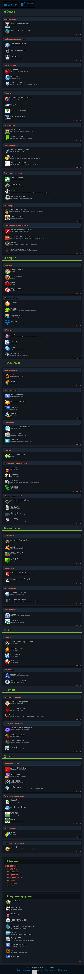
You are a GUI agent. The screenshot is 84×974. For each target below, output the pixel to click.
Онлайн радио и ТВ (13, 495)
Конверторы (9, 422)
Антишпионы (10, 588)
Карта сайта (50, 970)
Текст (7, 756)
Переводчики (10, 828)
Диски (8, 630)
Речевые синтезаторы (14, 843)
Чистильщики (10, 65)
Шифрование (10, 609)
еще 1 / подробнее (77, 253)
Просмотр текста (11, 763)
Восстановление (11, 145)
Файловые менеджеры (14, 39)
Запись (7, 637)
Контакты (63, 970)
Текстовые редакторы (14, 796)
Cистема (9, 11)
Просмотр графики (12, 697)
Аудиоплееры (10, 370)
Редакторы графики (13, 723)
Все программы (10, 865)
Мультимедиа (11, 362)
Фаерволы (9, 568)
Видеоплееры (10, 390)
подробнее (78, 34)
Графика (9, 690)
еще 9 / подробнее (77, 325)
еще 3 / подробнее (77, 358)
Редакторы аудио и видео (16, 463)
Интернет (9, 258)
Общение (8, 330)
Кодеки (7, 450)
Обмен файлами (11, 297)
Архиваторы (10, 19)
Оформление (10, 125)
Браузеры (8, 265)
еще (80, 962)
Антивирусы (9, 535)
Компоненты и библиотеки (16, 225)
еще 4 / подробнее (77, 121)
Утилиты (8, 93)
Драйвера (9, 205)
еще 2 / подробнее (77, 201)
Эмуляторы (9, 669)
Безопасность (11, 528)
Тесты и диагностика (13, 173)
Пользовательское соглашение (29, 970)
